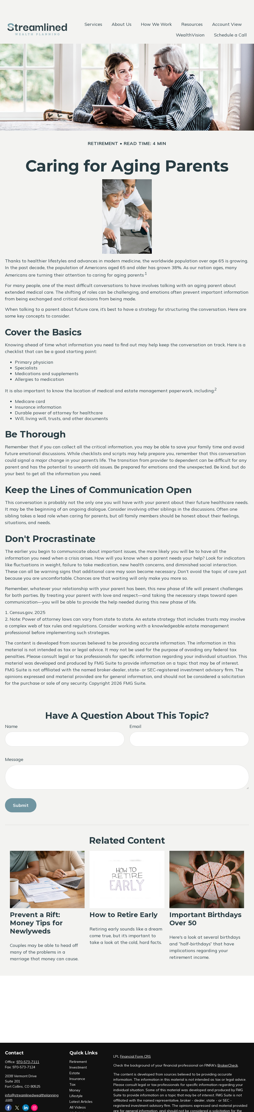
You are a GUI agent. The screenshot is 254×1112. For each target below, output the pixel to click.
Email (135, 711)
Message (14, 744)
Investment (78, 1052)
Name (11, 711)
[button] (93, 9)
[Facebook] (8, 1092)
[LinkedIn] (25, 1092)
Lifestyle (76, 1081)
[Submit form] (20, 790)
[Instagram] (34, 1092)
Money (74, 1075)
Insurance (77, 1064)
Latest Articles (81, 1086)
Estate (74, 1058)
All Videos (77, 1092)
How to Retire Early (124, 900)
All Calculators (81, 1098)
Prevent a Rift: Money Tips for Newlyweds (36, 908)
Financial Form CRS (135, 1041)
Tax (72, 1069)
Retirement (78, 1046)
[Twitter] (17, 1092)
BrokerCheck (228, 1050)
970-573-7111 (27, 1047)
